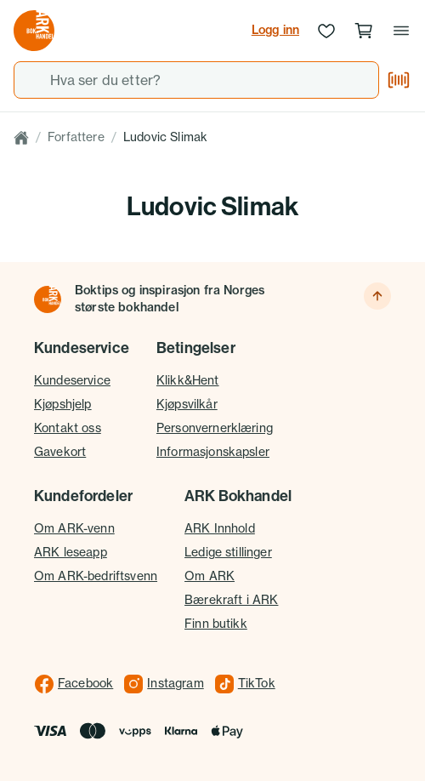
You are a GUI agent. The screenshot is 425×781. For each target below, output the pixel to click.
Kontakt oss (67, 428)
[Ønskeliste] (326, 30)
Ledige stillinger (228, 552)
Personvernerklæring (214, 428)
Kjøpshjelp (63, 404)
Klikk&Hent (187, 380)
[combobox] (196, 80)
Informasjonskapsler (212, 451)
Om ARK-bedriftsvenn (95, 576)
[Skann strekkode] (398, 80)
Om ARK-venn (74, 528)
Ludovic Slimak (165, 137)
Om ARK (209, 576)
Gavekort (60, 451)
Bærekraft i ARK (231, 599)
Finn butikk (215, 623)
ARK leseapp (70, 552)
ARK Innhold (219, 528)
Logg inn (275, 29)
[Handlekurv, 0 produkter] (364, 30)
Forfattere (76, 137)
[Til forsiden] (47, 299)
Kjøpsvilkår (187, 404)
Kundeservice (72, 380)
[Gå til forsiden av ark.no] (34, 30)
